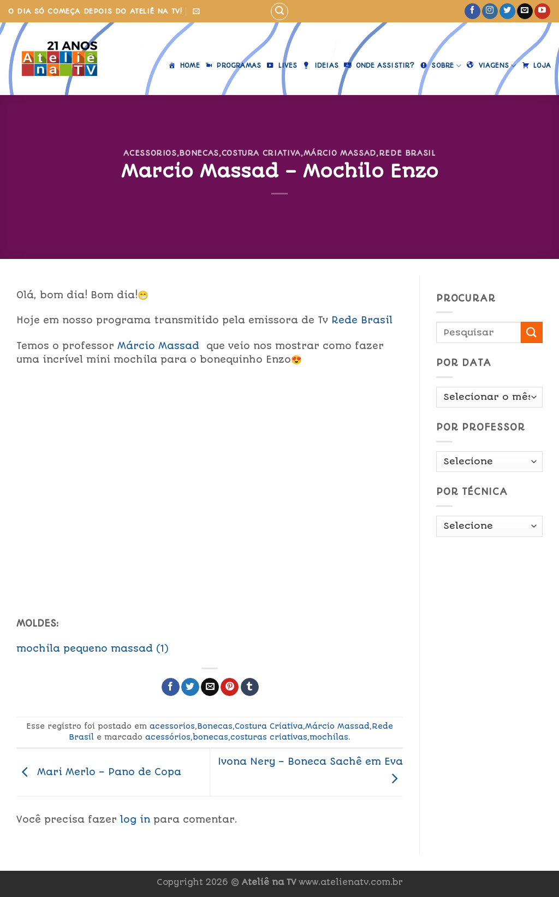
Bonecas (199, 153)
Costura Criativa (261, 153)
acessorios (149, 153)
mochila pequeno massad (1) (92, 648)
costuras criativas (268, 737)
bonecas (210, 737)
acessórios (168, 737)
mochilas (329, 737)
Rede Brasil (407, 153)
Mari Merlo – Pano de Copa (98, 771)
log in (135, 819)
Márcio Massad (340, 153)
